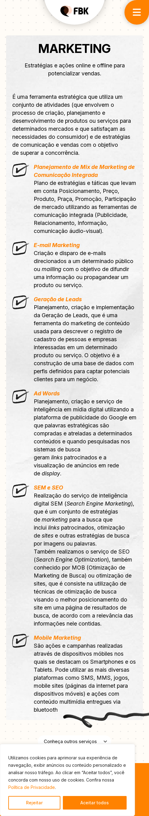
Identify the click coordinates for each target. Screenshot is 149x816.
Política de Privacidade (31, 787)
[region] (67, 780)
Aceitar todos (94, 802)
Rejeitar (34, 802)
